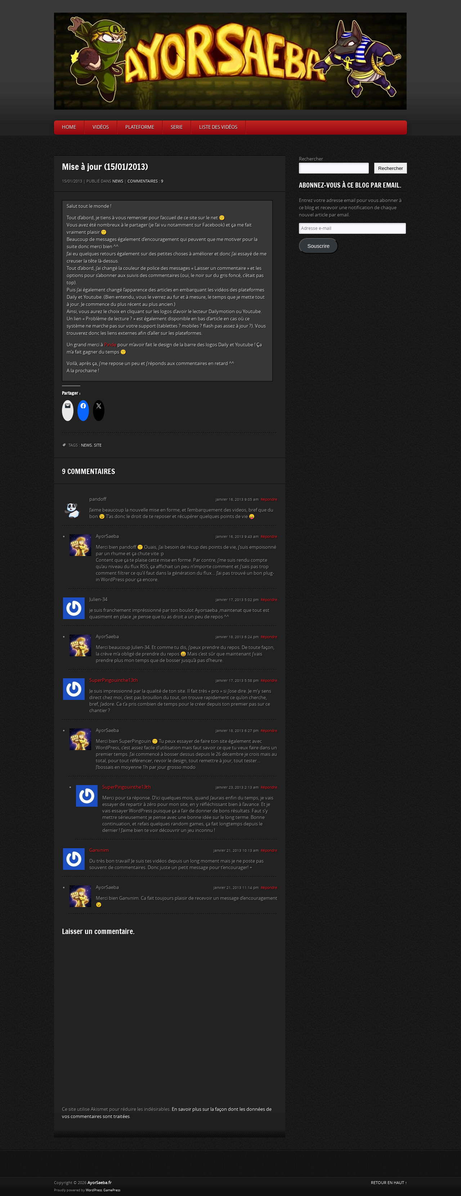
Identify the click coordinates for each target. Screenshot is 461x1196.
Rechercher (311, 159)
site (98, 445)
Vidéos (101, 127)
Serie (177, 127)
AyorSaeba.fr (99, 1182)
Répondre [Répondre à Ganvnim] (269, 850)
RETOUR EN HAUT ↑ (389, 1182)
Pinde (110, 344)
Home (69, 127)
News (117, 181)
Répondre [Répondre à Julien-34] (269, 599)
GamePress (111, 1190)
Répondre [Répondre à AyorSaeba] (269, 536)
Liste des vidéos (218, 127)
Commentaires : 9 (145, 181)
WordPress (94, 1190)
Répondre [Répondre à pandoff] (269, 499)
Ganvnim (99, 850)
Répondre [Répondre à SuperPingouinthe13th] (269, 680)
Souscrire (318, 246)
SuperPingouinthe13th (113, 680)
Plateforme (139, 127)
